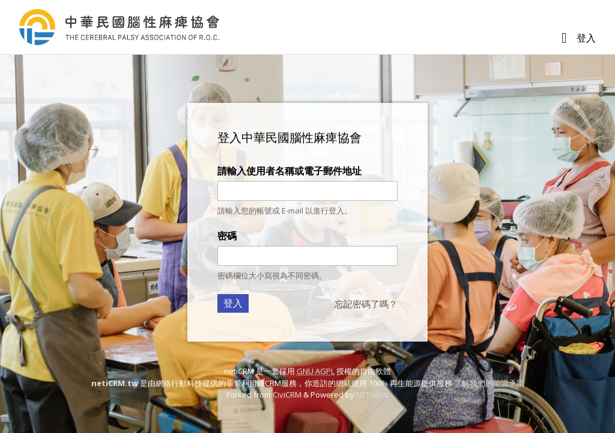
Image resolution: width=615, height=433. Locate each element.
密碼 (227, 235)
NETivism (372, 394)
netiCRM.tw (114, 383)
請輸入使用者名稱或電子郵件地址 (289, 170)
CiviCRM (287, 394)
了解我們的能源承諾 (489, 383)
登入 (586, 38)
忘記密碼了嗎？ (366, 304)
